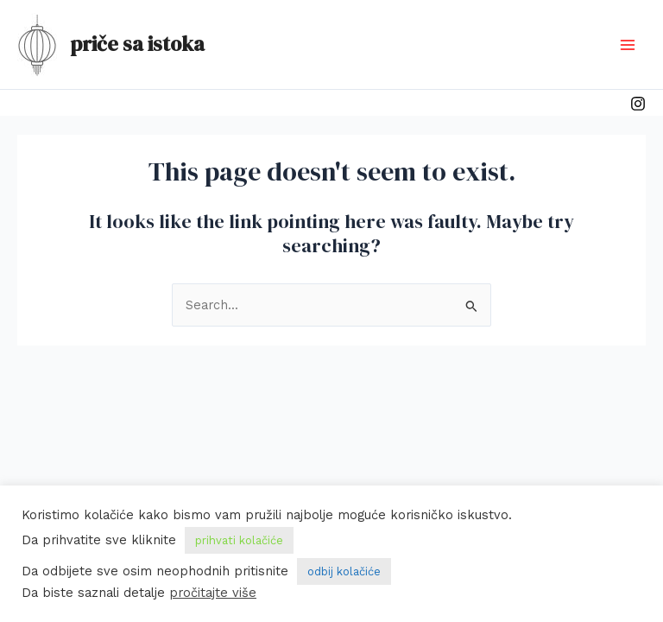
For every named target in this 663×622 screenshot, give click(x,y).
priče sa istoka (137, 43)
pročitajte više (212, 592)
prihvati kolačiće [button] (239, 540)
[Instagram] (638, 103)
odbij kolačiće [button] (344, 571)
